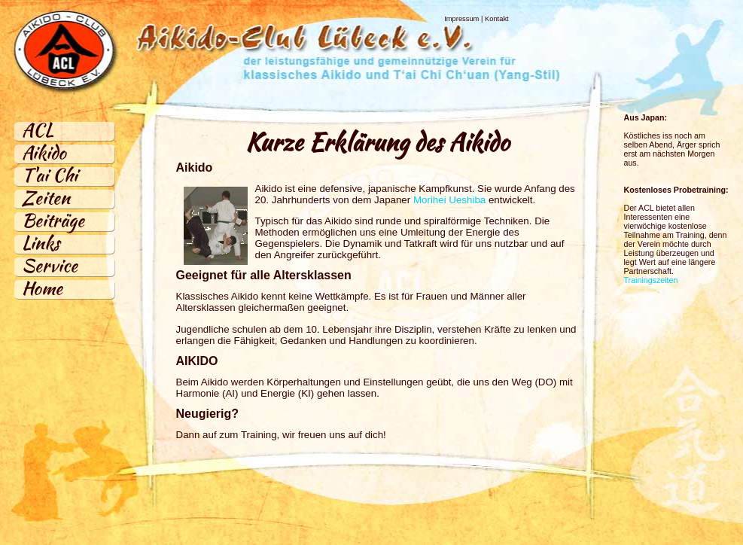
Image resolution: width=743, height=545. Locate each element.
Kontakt (497, 19)
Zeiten (46, 197)
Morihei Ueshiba (449, 200)
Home (42, 288)
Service (50, 265)
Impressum (461, 19)
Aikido (44, 152)
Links (40, 243)
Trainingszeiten (651, 280)
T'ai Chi (50, 175)
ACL (37, 130)
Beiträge (53, 220)
